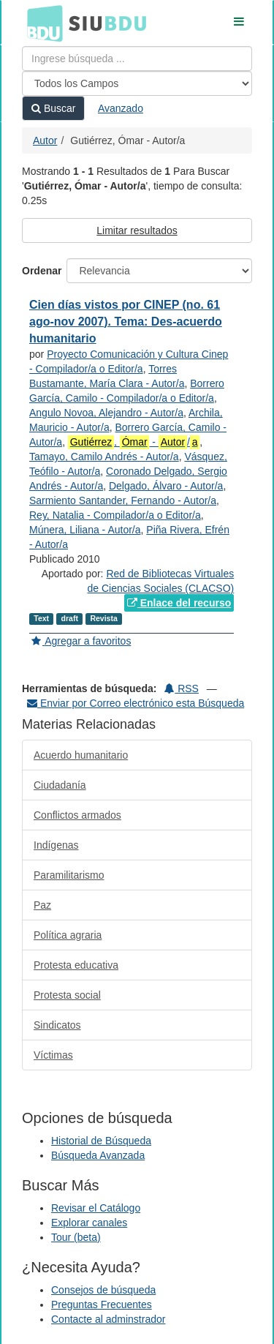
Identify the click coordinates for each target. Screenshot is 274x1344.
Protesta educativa (76, 965)
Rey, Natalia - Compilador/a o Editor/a (115, 515)
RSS (181, 688)
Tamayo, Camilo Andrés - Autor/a (104, 456)
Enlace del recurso (179, 603)
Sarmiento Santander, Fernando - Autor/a (122, 500)
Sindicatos (57, 1025)
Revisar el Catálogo (95, 1208)
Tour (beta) (76, 1237)
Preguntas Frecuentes (101, 1304)
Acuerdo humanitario (81, 755)
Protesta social (67, 995)
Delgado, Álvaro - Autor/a (166, 486)
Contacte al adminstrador (108, 1319)
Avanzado (120, 108)
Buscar (53, 108)
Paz (42, 905)
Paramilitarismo (69, 875)
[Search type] (137, 83)
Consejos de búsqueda (103, 1290)
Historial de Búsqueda (101, 1140)
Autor (45, 140)
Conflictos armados (77, 815)
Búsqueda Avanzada (98, 1155)
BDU (41, 23)
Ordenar (41, 271)
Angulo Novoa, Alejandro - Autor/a (106, 412)
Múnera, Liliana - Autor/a (85, 530)
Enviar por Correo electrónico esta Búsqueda (135, 703)
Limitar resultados (137, 230)
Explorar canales (89, 1222)
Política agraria (68, 935)
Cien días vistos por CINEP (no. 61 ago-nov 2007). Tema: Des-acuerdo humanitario (125, 322)
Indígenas (56, 845)
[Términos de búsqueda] (137, 58)
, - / (133, 442)
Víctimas (53, 1055)
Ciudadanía (60, 785)
